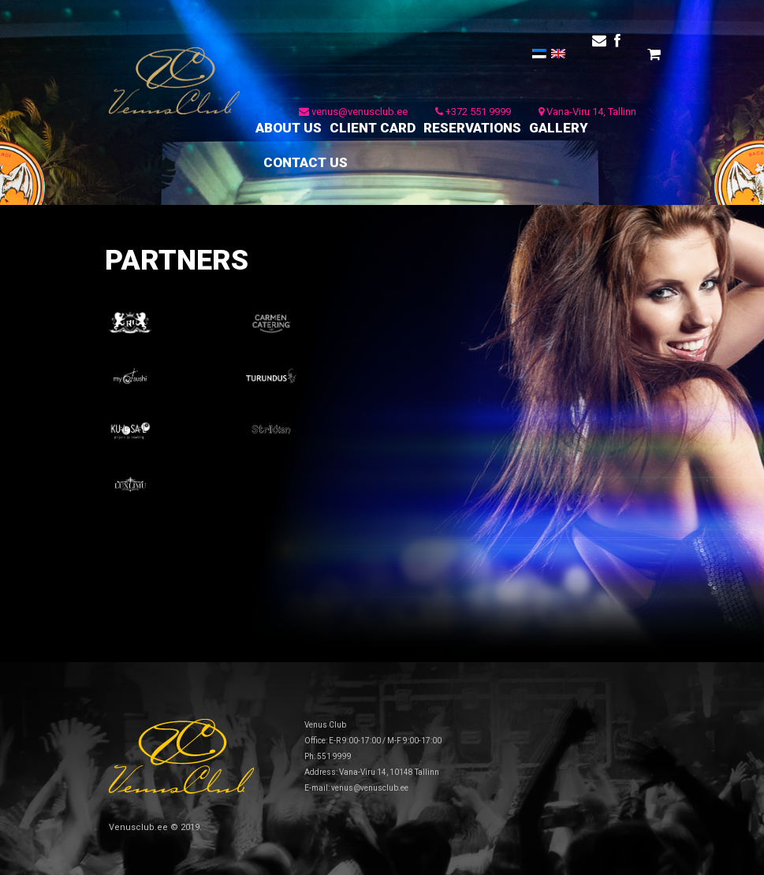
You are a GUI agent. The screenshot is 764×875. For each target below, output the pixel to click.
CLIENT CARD (373, 128)
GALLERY (558, 128)
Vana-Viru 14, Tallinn (587, 111)
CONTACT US (305, 162)
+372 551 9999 (473, 111)
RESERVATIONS (472, 128)
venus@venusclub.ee (353, 111)
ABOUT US (288, 128)
